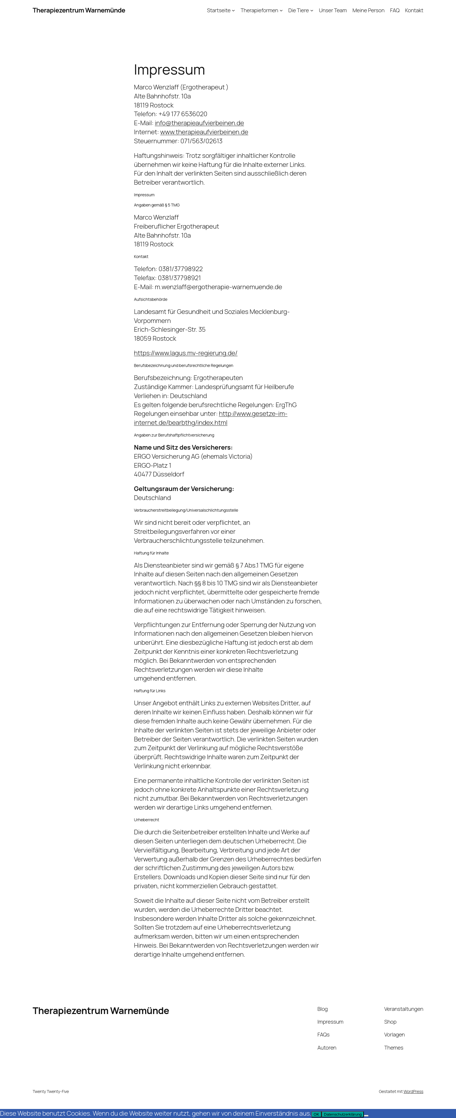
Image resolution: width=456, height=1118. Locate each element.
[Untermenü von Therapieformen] (281, 10)
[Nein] (366, 1116)
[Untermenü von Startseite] (233, 10)
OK (316, 1114)
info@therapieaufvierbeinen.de (199, 123)
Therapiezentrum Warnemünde (79, 10)
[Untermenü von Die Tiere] (311, 10)
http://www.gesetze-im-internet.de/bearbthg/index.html (211, 418)
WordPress (413, 1091)
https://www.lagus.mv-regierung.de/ (186, 353)
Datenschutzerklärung (343, 1114)
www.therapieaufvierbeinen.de (204, 132)
